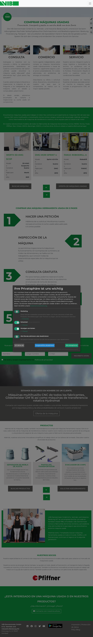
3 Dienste (25, 319)
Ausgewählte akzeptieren (44, 345)
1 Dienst (24, 325)
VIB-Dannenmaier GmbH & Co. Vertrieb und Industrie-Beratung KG (58, 349)
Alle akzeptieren (72, 345)
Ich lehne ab (19, 345)
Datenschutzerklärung (38, 306)
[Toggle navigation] (90, 3)
